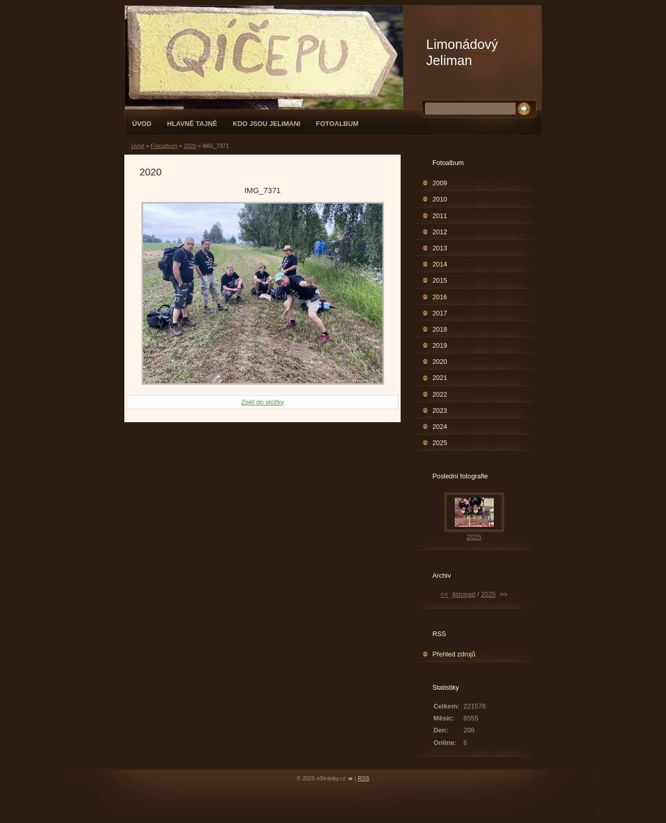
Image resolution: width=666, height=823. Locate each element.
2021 (439, 378)
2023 (439, 410)
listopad (463, 594)
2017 (439, 313)
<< (444, 594)
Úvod (141, 124)
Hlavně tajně (192, 124)
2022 (439, 394)
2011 (439, 216)
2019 (439, 345)
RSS (363, 778)
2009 (439, 183)
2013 (439, 248)
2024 (439, 427)
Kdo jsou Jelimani (266, 124)
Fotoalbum (337, 124)
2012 (439, 232)
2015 (439, 280)
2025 (439, 443)
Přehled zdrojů (454, 654)
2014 (439, 264)
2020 (190, 146)
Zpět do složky (262, 402)
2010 (439, 199)
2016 (439, 297)
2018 (439, 329)
